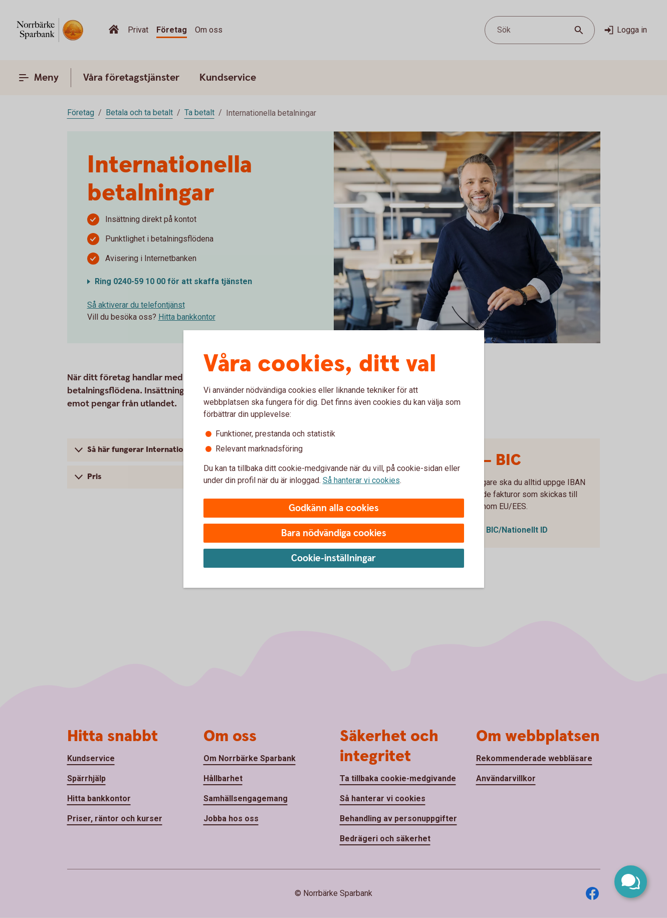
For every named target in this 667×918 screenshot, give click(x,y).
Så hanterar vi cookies (361, 480)
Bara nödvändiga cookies (333, 533)
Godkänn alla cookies (334, 508)
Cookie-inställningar (333, 558)
